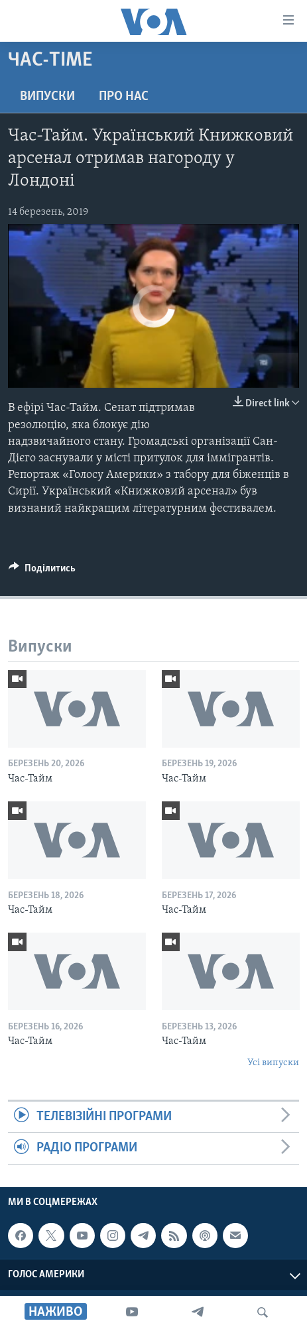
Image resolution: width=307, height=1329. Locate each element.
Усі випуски (273, 1063)
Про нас (124, 96)
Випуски (47, 96)
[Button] (42, 571)
